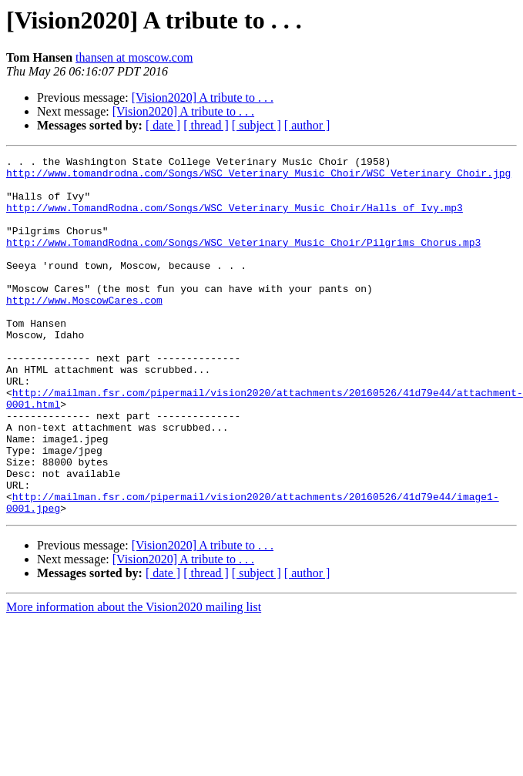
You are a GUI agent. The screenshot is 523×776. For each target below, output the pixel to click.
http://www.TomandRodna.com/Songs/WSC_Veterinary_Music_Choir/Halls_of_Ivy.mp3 (234, 219)
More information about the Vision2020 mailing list (133, 678)
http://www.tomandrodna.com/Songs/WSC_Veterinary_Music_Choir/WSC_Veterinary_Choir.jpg (258, 177)
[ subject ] (256, 125)
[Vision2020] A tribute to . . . (202, 97)
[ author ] (307, 125)
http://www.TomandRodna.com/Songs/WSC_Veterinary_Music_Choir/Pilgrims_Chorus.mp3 (243, 260)
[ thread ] (206, 125)
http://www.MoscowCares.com (84, 330)
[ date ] (163, 125)
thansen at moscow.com (134, 57)
